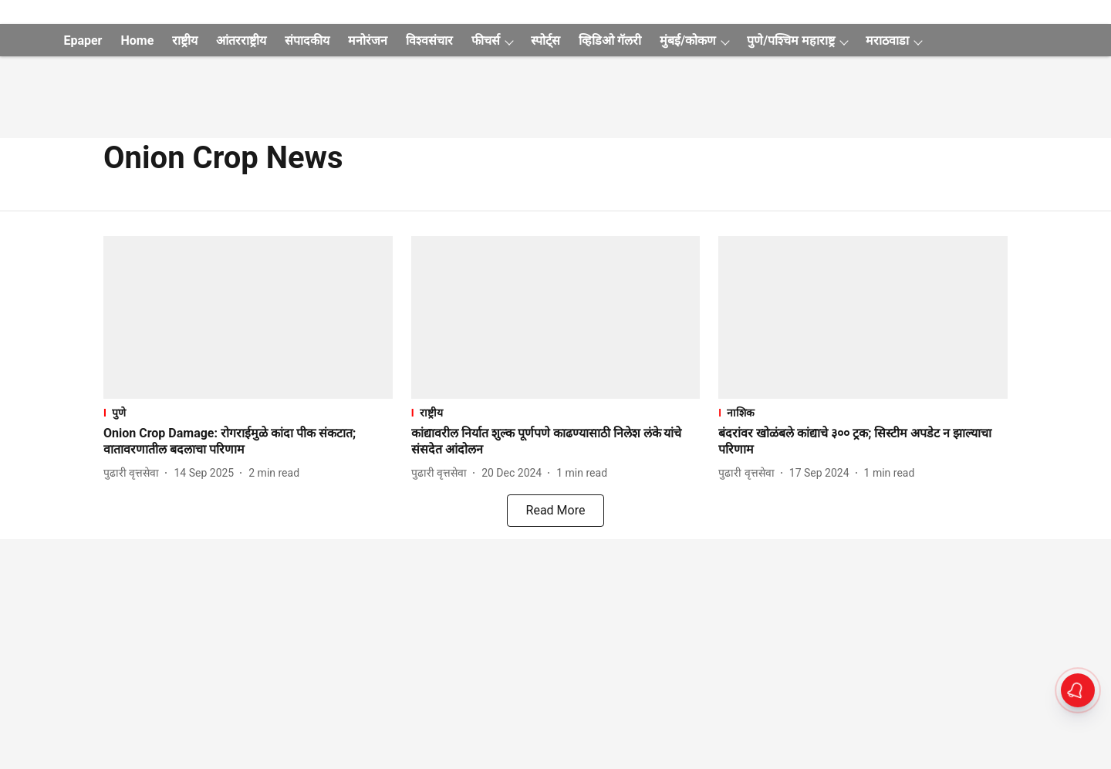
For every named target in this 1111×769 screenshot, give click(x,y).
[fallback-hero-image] (248, 317)
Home (137, 40)
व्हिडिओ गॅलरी (610, 40)
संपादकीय (307, 40)
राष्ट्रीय (185, 40)
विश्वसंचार (429, 40)
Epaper (82, 40)
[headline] (248, 442)
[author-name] (134, 473)
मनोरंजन (367, 40)
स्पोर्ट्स (545, 40)
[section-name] (248, 412)
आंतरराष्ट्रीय (241, 40)
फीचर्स (485, 40)
